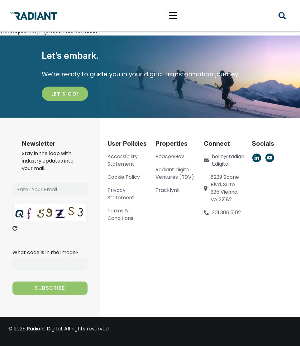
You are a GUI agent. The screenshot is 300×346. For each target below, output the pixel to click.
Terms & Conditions (120, 214)
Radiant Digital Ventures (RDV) (174, 173)
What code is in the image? (45, 252)
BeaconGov (169, 156)
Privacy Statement (120, 194)
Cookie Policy (123, 177)
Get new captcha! (14, 228)
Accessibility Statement (122, 160)
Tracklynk (167, 190)
